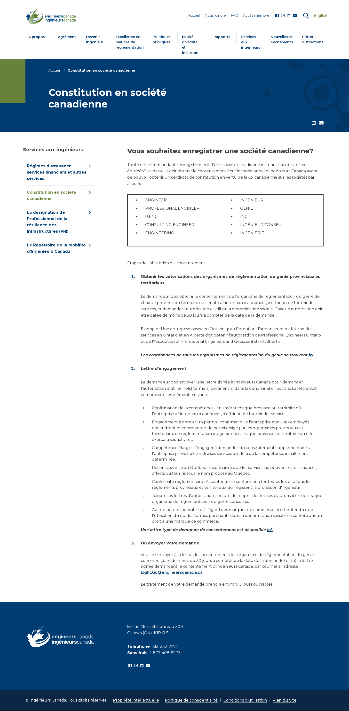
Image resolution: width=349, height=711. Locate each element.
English (320, 16)
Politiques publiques (162, 39)
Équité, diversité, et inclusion (190, 45)
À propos (36, 37)
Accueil (54, 70)
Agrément (67, 37)
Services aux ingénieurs (250, 42)
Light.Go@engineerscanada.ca (172, 572)
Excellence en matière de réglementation (130, 42)
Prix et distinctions (313, 39)
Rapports (222, 37)
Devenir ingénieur (94, 39)
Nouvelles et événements (282, 39)
